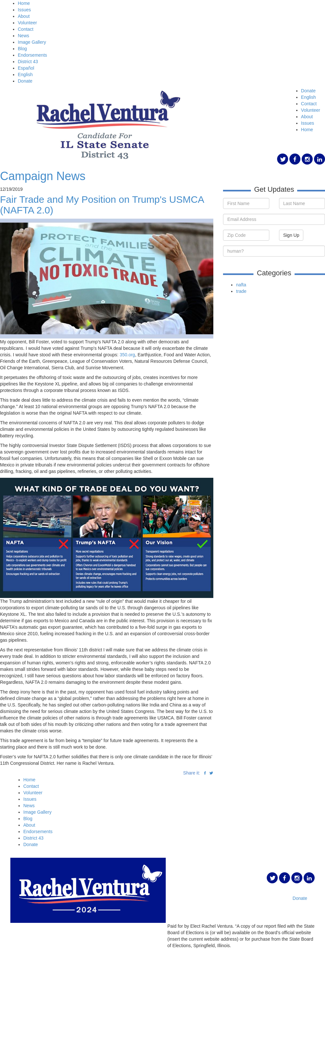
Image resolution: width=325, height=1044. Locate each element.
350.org (127, 354)
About (24, 16)
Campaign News (42, 176)
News (23, 35)
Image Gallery (32, 42)
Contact (25, 29)
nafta (241, 284)
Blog (22, 48)
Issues (24, 9)
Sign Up (291, 235)
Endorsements (32, 55)
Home (24, 3)
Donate (25, 81)
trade (241, 291)
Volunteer (27, 22)
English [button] (308, 97)
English (25, 74)
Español (26, 68)
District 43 (28, 61)
